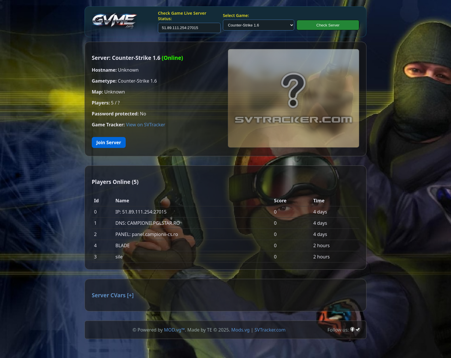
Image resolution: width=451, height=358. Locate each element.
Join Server (108, 142)
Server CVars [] (113, 295)
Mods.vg (240, 330)
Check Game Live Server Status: (182, 15)
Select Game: (236, 15)
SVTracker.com (270, 330)
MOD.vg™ (174, 330)
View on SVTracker (145, 124)
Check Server (328, 25)
